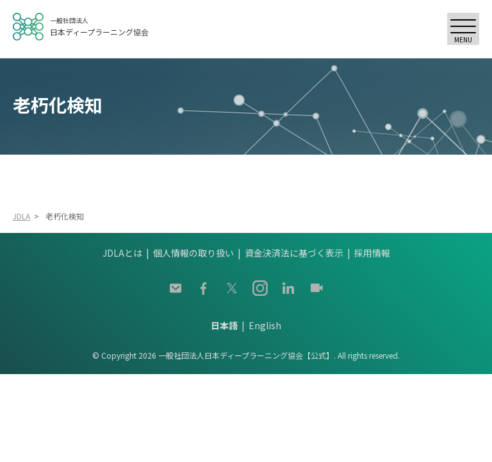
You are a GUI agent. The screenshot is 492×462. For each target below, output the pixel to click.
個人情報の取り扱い (193, 252)
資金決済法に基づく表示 (294, 252)
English (265, 325)
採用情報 (372, 252)
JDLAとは (122, 252)
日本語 (224, 325)
